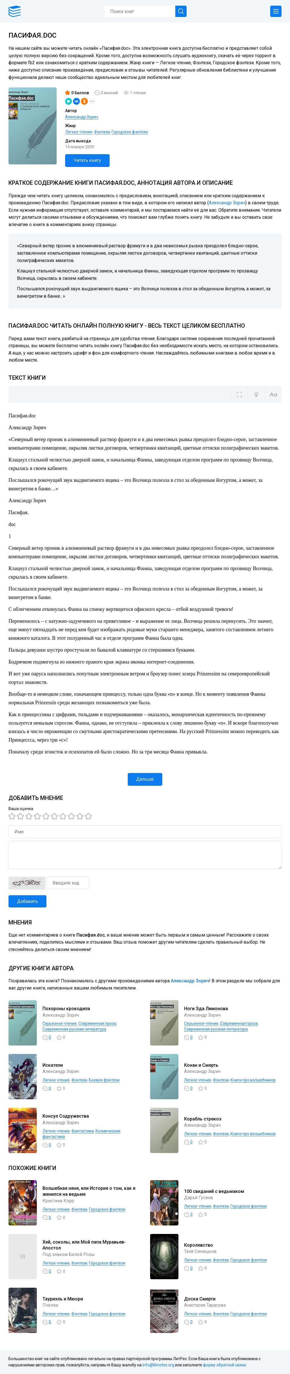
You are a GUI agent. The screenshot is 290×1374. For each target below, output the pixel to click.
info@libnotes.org (158, 1365)
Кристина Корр (58, 1200)
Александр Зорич (81, 117)
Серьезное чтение (59, 1023)
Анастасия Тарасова (205, 1305)
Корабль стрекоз (202, 1119)
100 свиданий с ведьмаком (214, 1191)
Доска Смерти (200, 1299)
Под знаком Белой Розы (68, 1254)
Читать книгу (87, 160)
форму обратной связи (224, 1365)
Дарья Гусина (198, 1197)
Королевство (198, 1245)
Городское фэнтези (130, 132)
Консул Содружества (65, 1116)
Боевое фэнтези (104, 1080)
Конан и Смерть (201, 1065)
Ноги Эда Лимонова (206, 1008)
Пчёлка (50, 1305)
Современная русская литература (74, 1029)
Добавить (27, 901)
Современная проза (97, 1023)
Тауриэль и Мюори (62, 1299)
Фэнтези (102, 132)
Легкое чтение (78, 132)
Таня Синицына (200, 1251)
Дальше (145, 779)
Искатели (52, 1065)
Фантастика (82, 1131)
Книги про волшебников (253, 1080)
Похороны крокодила (66, 1008)
